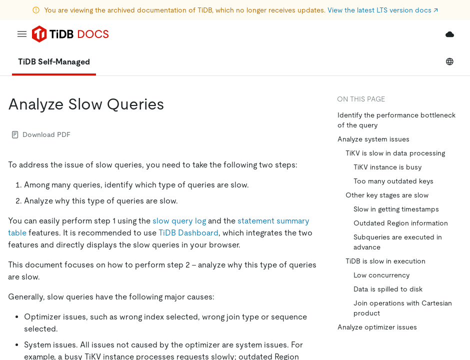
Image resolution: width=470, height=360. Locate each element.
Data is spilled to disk (388, 289)
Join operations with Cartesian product (403, 308)
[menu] (22, 34)
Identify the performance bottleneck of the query (397, 120)
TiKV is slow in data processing (395, 153)
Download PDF (41, 134)
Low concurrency (382, 275)
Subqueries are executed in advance (398, 242)
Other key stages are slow (387, 195)
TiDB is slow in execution (386, 261)
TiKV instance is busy (388, 167)
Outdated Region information (401, 223)
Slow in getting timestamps (396, 209)
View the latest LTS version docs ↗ (383, 10)
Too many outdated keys (394, 181)
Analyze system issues (374, 139)
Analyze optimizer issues (377, 327)
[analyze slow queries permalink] (172, 104)
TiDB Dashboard (188, 233)
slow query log (179, 221)
